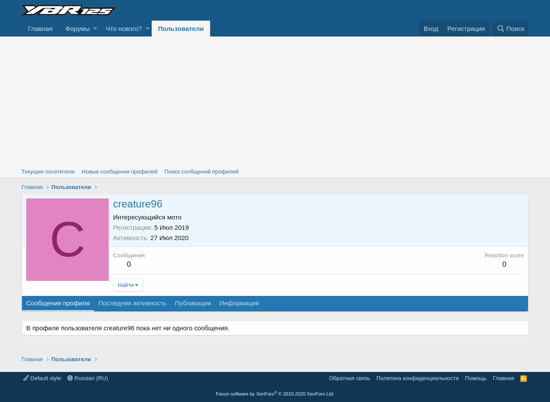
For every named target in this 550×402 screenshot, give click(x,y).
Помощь (475, 378)
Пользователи (181, 28)
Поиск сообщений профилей (201, 171)
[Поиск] (510, 29)
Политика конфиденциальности (417, 378)
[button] (95, 29)
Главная (40, 28)
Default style (42, 378)
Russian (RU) (87, 378)
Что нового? (124, 28)
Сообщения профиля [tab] (58, 303)
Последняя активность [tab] (132, 303)
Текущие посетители (48, 171)
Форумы (77, 28)
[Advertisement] (275, 101)
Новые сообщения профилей (120, 171)
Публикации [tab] (193, 303)
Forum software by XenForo (275, 393)
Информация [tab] (239, 303)
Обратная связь (349, 378)
